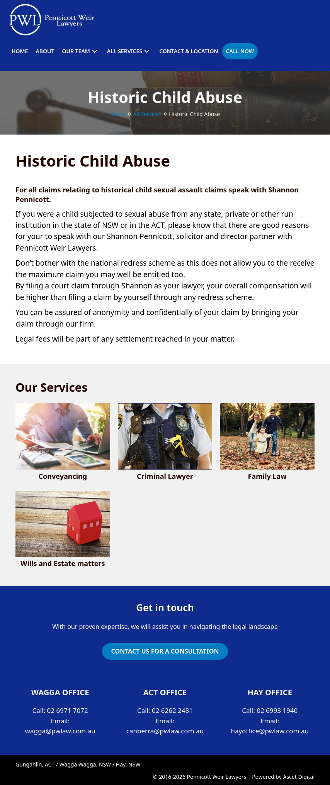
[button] (94, 51)
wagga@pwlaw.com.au (60, 730)
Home (118, 114)
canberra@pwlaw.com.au (165, 730)
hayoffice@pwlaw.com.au (270, 730)
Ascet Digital (299, 776)
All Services (147, 114)
